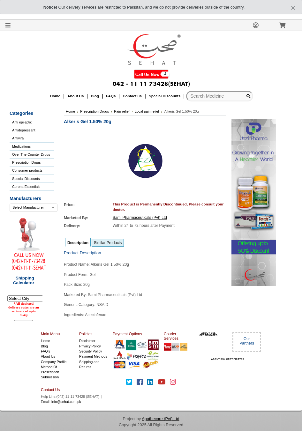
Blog (44, 346)
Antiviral (18, 138)
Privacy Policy (90, 346)
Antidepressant (23, 130)
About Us (48, 356)
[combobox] (33, 208)
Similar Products (108, 243)
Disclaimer (87, 341)
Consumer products (27, 170)
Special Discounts (26, 179)
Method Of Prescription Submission (50, 372)
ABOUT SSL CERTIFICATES (208, 334)
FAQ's (45, 351)
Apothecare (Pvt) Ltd (160, 418)
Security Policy (90, 351)
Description (77, 243)
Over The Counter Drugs (31, 154)
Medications (21, 146)
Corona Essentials (26, 187)
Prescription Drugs (26, 162)
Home (45, 341)
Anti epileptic (22, 122)
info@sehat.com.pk (66, 402)
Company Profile (53, 362)
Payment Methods (93, 356)
